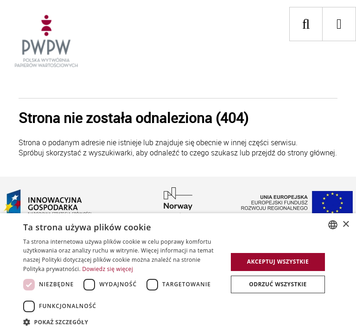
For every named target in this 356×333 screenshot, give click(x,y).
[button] (122, 321)
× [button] (345, 224)
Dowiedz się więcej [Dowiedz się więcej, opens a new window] (107, 269)
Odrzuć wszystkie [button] (277, 284)
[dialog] (178, 273)
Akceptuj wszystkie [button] (278, 261)
